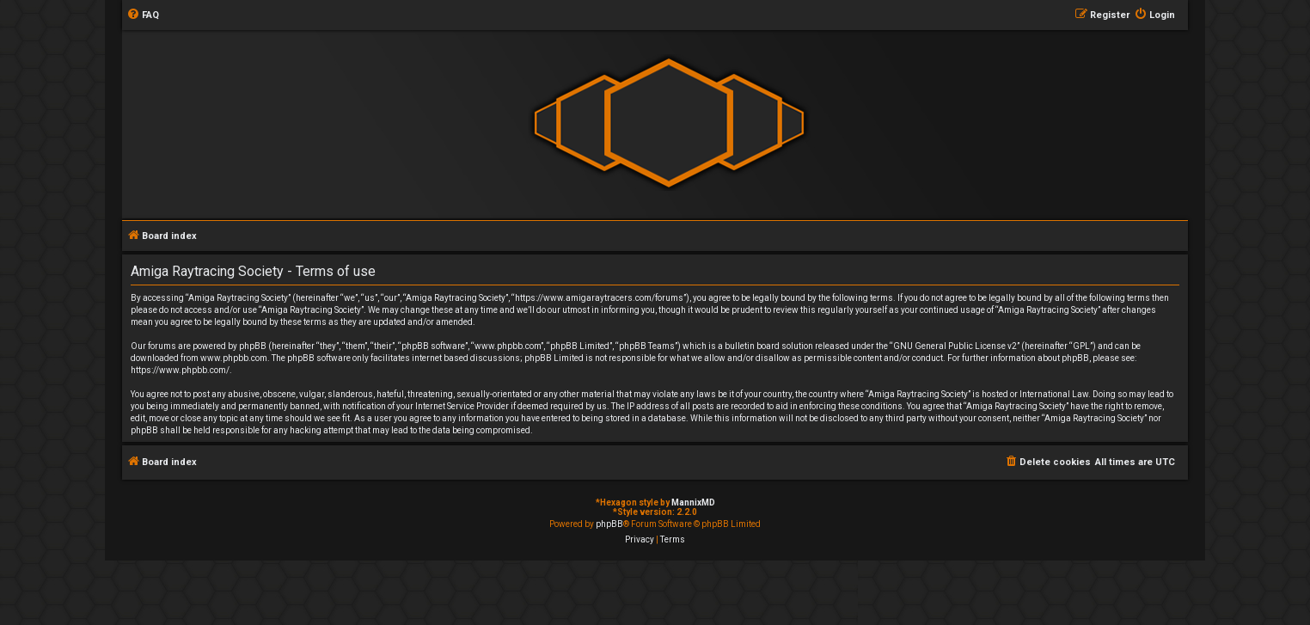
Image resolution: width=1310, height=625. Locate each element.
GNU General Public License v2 (955, 346)
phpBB (609, 524)
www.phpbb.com (233, 358)
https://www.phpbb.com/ (180, 370)
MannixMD (693, 502)
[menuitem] (142, 15)
